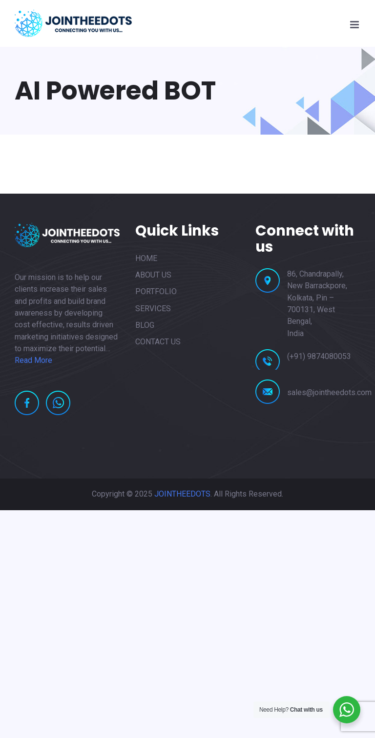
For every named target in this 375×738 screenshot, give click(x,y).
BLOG (144, 325)
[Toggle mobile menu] (355, 25)
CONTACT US (158, 341)
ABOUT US (153, 274)
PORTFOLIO (156, 291)
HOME (146, 258)
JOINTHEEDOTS (182, 494)
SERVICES (153, 308)
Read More (33, 360)
